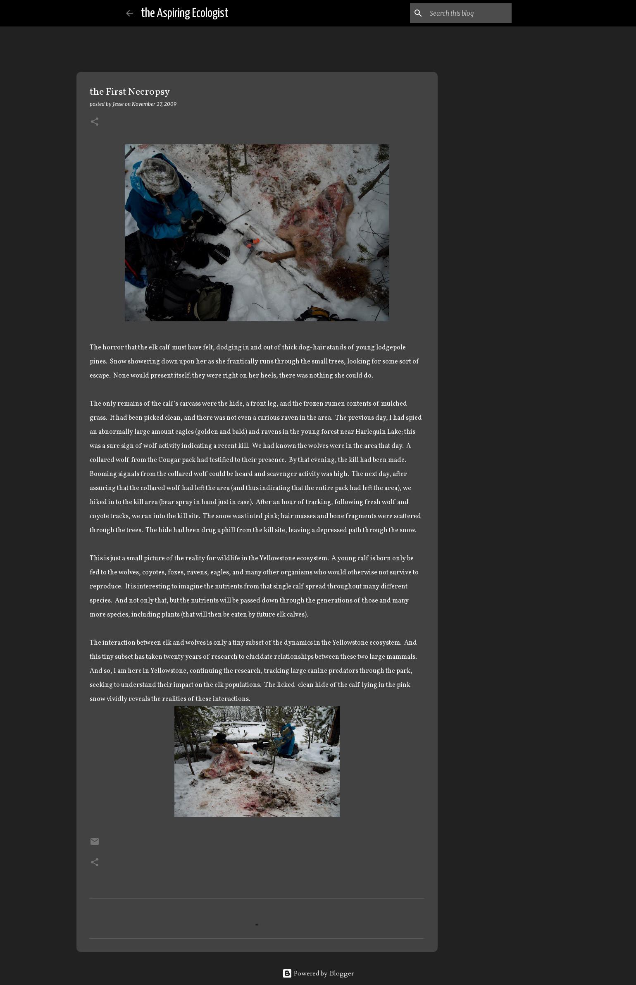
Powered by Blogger (318, 973)
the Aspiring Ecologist (185, 13)
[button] (95, 122)
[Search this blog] (468, 13)
